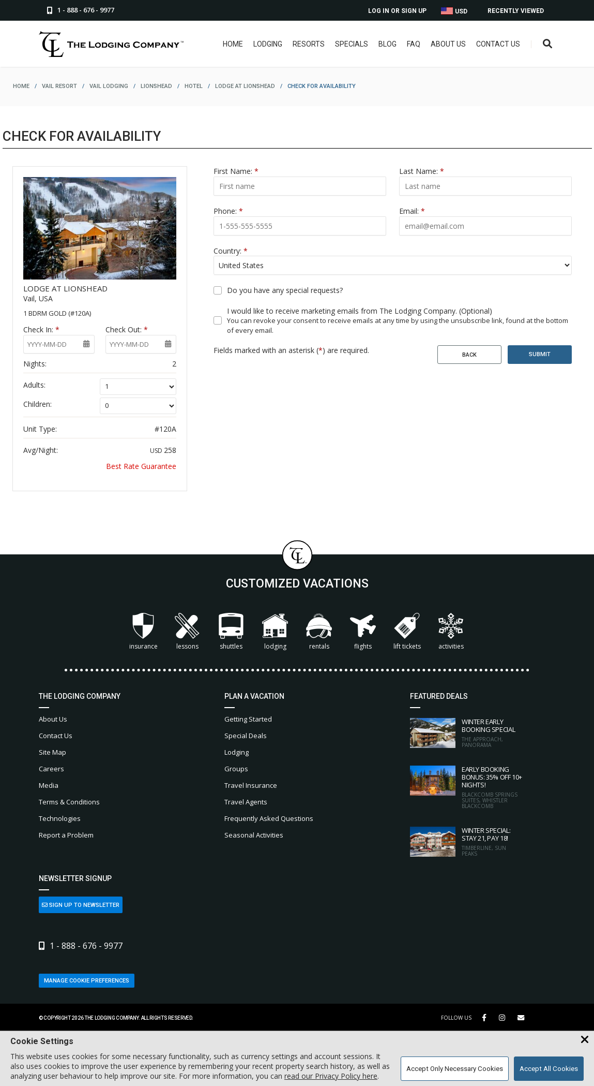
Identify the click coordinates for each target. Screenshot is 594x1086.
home (21, 86)
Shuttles (231, 632)
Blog (385, 44)
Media (48, 785)
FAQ (411, 44)
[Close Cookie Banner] (584, 1040)
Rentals (319, 632)
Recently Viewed (516, 10)
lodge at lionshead (245, 86)
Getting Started (248, 719)
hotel (194, 86)
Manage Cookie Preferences (86, 980)
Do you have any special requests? (285, 290)
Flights (363, 632)
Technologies (60, 818)
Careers (51, 768)
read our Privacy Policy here (330, 1076)
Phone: (228, 211)
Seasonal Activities (253, 835)
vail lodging (108, 86)
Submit (540, 354)
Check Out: (126, 329)
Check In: (41, 329)
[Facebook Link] (484, 1017)
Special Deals (245, 735)
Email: (412, 211)
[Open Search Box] (547, 44)
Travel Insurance (250, 785)
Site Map (52, 752)
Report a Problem (66, 835)
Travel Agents (245, 801)
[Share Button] (520, 1018)
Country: (231, 251)
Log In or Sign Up (397, 10)
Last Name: (421, 171)
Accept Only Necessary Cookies (454, 1069)
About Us (445, 44)
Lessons (187, 632)
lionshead (156, 86)
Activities (451, 632)
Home (230, 44)
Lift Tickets (407, 632)
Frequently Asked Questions (268, 818)
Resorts (306, 44)
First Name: (236, 171)
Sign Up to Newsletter (80, 905)
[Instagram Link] (502, 1017)
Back (469, 354)
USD (454, 11)
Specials (348, 44)
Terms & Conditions (69, 801)
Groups (236, 768)
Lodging (265, 44)
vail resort (59, 86)
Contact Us (495, 44)
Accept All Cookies (549, 1069)
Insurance (143, 632)
